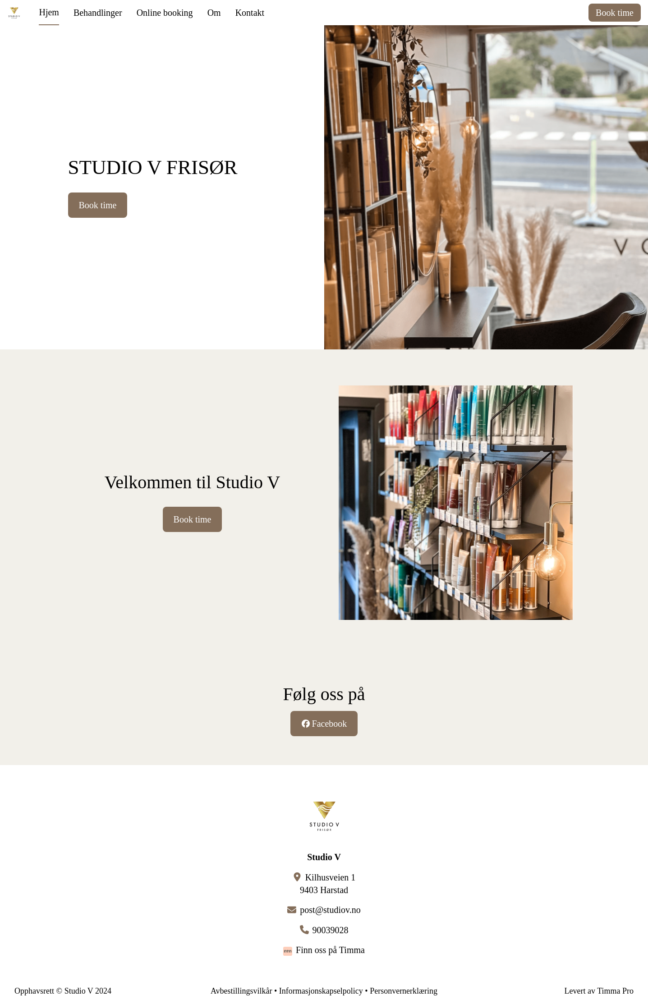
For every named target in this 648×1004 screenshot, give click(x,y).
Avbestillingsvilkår (241, 990)
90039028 (331, 930)
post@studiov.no (330, 910)
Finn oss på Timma (330, 950)
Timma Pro (615, 990)
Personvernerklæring (403, 990)
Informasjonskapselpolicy (321, 990)
